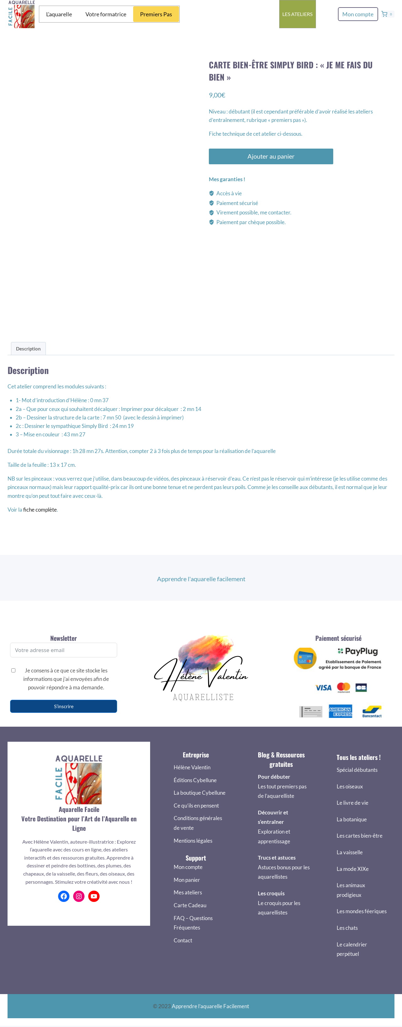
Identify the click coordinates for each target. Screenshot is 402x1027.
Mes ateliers (188, 892)
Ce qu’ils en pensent (196, 805)
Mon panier (187, 880)
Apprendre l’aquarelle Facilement (210, 1006)
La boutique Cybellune (199, 792)
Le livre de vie (352, 802)
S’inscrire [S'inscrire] (63, 706)
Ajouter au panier (269, 156)
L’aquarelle (59, 14)
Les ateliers (297, 14)
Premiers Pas (156, 14)
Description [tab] (28, 348)
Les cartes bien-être (360, 835)
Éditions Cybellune (195, 780)
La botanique (352, 819)
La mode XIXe (353, 869)
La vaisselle (350, 852)
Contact (183, 940)
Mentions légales (193, 840)
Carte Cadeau (190, 905)
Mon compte (357, 14)
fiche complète (40, 509)
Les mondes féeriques (362, 911)
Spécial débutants (357, 769)
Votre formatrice (105, 14)
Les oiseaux (350, 786)
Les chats (347, 927)
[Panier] (387, 14)
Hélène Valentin (192, 767)
